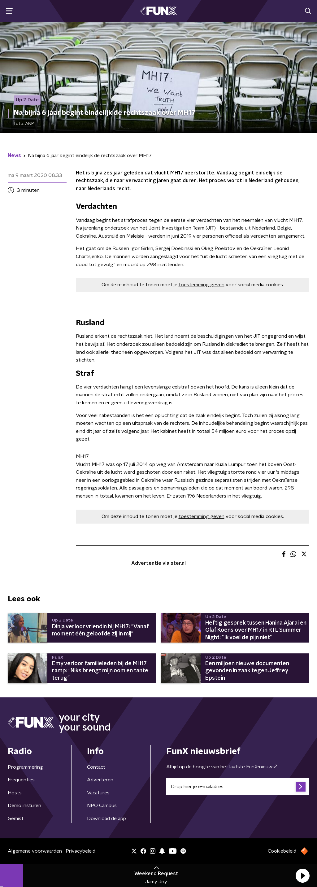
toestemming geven (201, 284)
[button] (302, 875)
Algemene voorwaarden (35, 851)
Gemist (16, 818)
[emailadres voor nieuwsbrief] (237, 786)
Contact (96, 767)
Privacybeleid (80, 851)
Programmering (25, 767)
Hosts (15, 792)
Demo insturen (24, 805)
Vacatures (98, 792)
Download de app (106, 818)
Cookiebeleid (282, 851)
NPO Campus (102, 805)
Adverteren (100, 779)
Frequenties (21, 779)
